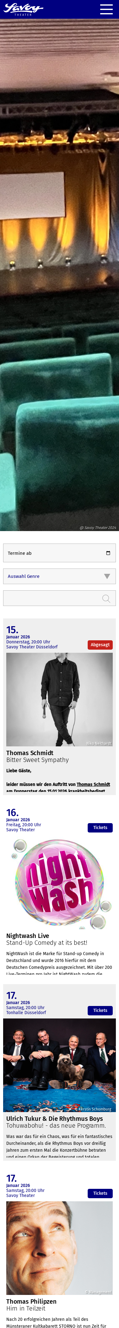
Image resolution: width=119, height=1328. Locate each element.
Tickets (100, 827)
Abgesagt (100, 644)
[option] (59, 272)
